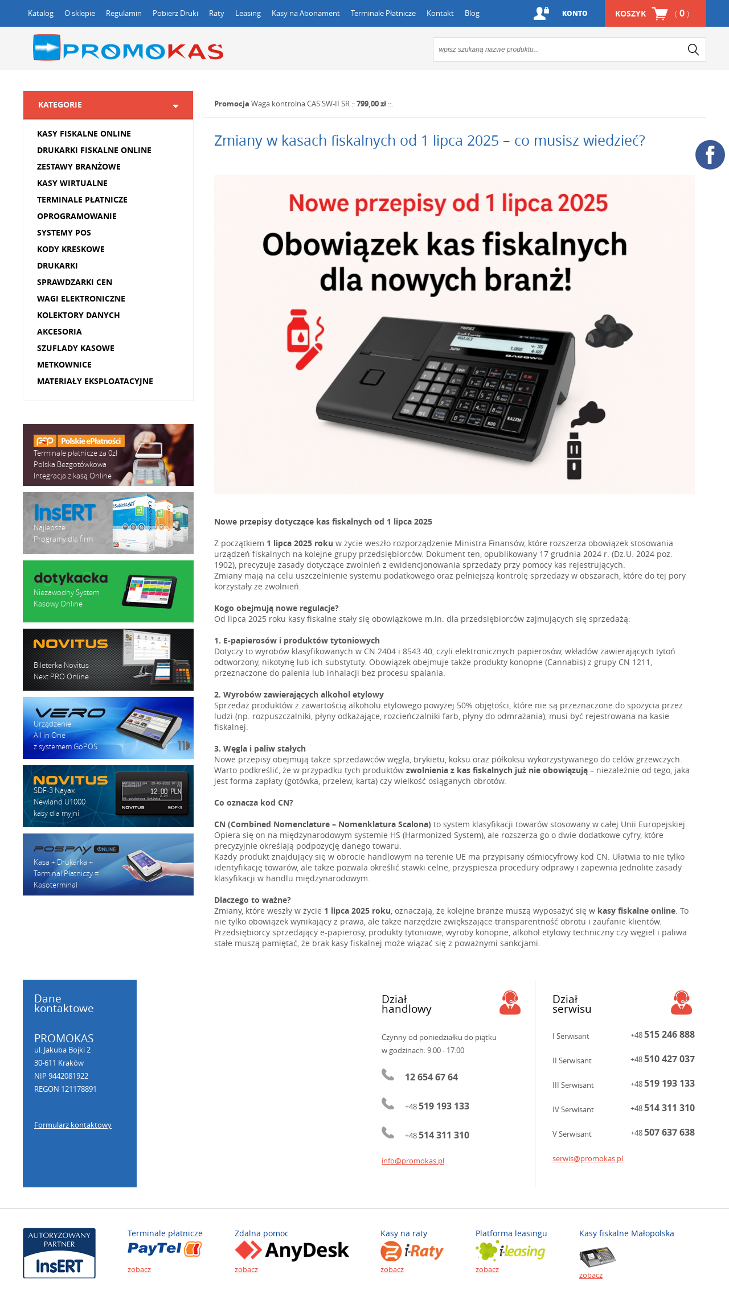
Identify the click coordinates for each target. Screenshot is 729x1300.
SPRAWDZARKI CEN (74, 281)
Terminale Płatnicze (383, 13)
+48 (437, 1106)
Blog (472, 13)
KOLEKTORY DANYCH (78, 314)
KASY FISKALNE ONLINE (84, 133)
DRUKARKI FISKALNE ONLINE (94, 150)
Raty (216, 13)
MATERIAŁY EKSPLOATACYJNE (95, 380)
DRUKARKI (57, 265)
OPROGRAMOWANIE (77, 216)
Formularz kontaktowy (73, 1125)
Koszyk (652, 13)
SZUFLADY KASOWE (75, 347)
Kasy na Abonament (306, 13)
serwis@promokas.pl (587, 1158)
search (693, 49)
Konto (575, 13)
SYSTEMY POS (64, 232)
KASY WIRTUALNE (72, 183)
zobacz (139, 1269)
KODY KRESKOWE (71, 249)
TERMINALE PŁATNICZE (82, 199)
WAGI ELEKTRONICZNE (81, 298)
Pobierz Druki (175, 13)
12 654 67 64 (431, 1077)
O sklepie (79, 13)
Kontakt (440, 13)
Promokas (128, 47)
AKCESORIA (59, 331)
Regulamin (124, 13)
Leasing (248, 13)
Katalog (41, 13)
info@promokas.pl (413, 1160)
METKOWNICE (64, 364)
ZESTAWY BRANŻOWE (79, 166)
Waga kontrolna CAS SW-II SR (300, 103)
